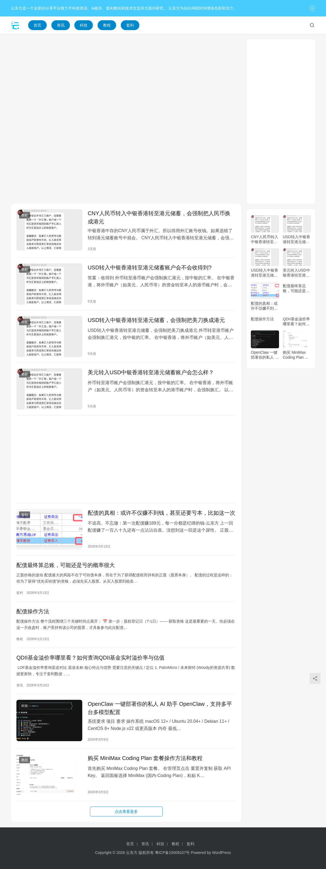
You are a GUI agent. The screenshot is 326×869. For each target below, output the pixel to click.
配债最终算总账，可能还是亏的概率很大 (65, 565)
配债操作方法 (32, 611)
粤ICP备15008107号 (172, 852)
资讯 (60, 25)
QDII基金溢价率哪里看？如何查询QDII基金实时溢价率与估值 (90, 658)
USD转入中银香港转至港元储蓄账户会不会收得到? (150, 267)
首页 (37, 25)
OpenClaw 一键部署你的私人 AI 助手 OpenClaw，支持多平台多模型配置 (160, 708)
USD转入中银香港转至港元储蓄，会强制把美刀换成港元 (156, 320)
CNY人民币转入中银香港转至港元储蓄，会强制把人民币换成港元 (159, 217)
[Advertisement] (126, 77)
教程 (107, 25)
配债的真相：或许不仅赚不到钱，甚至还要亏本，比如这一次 (161, 513)
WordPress (221, 852)
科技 (83, 25)
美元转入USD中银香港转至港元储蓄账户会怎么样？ (151, 372)
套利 (130, 25)
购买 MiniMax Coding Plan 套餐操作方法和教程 (145, 758)
